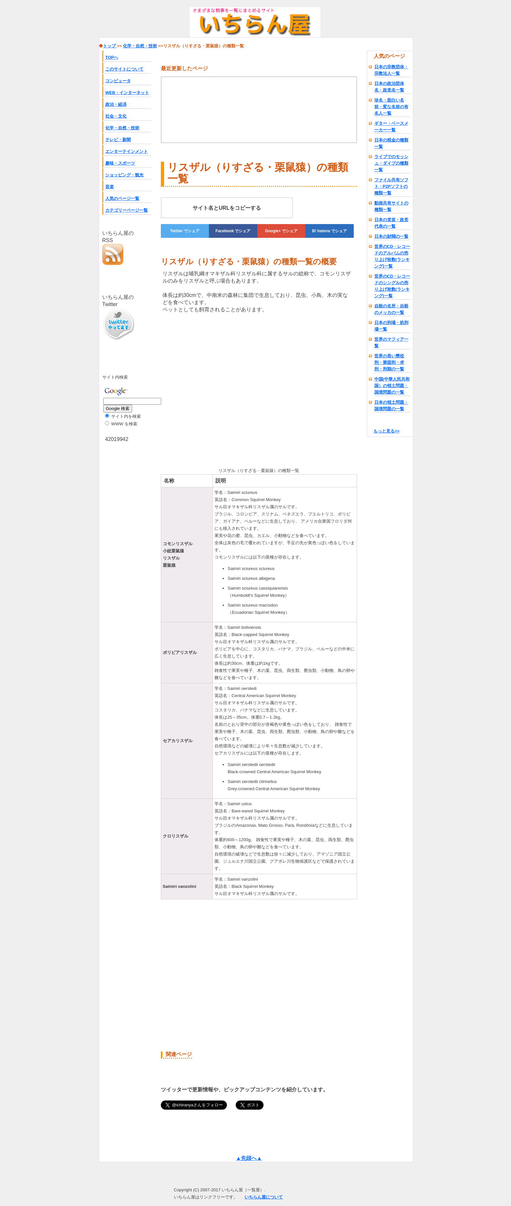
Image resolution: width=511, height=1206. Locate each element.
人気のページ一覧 (122, 198)
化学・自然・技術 (122, 127)
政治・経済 (116, 104)
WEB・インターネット (127, 92)
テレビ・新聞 (118, 139)
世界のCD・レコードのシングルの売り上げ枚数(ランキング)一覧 (392, 286)
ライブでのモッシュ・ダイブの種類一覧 (391, 163)
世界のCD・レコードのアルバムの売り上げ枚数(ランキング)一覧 (392, 256)
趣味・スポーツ (120, 163)
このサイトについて (124, 69)
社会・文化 (116, 116)
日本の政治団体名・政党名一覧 (389, 86)
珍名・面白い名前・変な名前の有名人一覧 (391, 107)
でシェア (184, 231)
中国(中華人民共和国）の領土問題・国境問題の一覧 (392, 386)
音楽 (109, 186)
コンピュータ (118, 80)
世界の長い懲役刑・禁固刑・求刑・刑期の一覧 (389, 362)
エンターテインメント (126, 151)
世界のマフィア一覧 (391, 342)
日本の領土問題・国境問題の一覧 (391, 405)
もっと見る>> (386, 431)
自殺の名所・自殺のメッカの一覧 (391, 309)
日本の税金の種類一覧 (391, 143)
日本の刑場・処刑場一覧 (391, 326)
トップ (110, 45)
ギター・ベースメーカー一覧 (391, 126)
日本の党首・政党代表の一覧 (391, 223)
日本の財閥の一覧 (391, 236)
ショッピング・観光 (124, 174)
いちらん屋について (264, 1197)
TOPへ (111, 57)
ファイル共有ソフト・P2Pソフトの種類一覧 (391, 186)
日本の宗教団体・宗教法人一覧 (391, 70)
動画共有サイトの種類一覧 (391, 206)
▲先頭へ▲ (249, 1158)
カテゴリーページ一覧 (126, 210)
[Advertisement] (216, 392)
